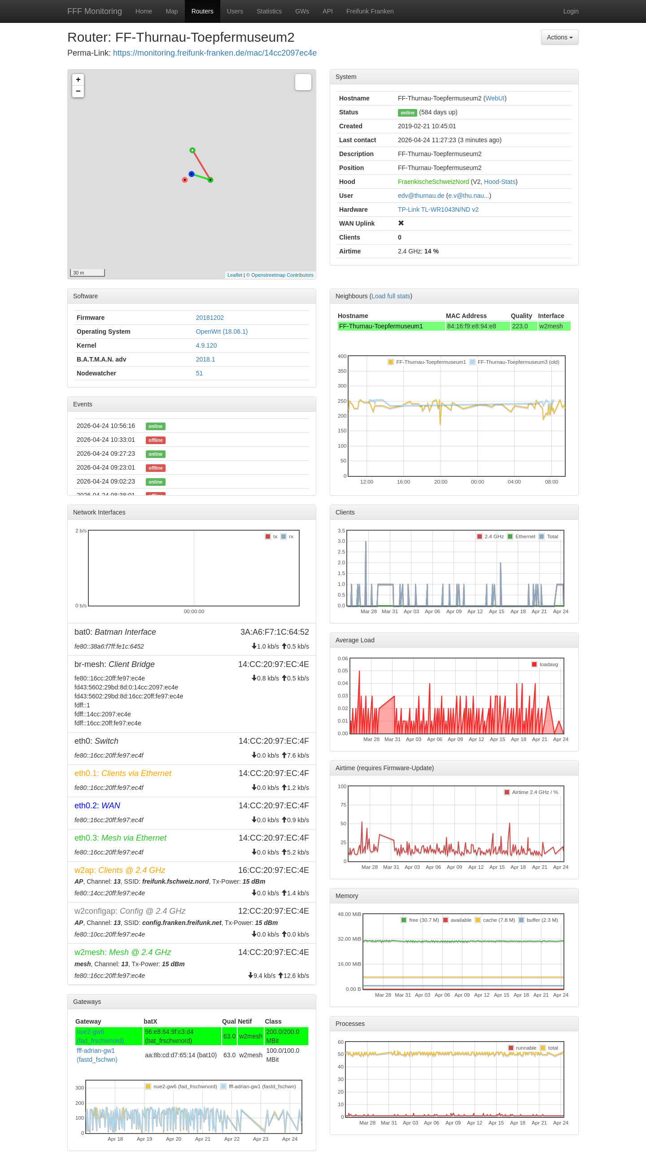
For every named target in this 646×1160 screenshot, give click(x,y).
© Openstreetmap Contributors (280, 275)
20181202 (210, 317)
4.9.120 (206, 345)
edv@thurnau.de (421, 195)
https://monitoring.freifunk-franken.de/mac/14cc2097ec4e (215, 52)
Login (571, 11)
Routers (203, 11)
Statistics (269, 11)
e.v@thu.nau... (468, 195)
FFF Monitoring (94, 11)
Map (172, 11)
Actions (560, 37)
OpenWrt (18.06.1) (222, 331)
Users (235, 11)
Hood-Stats (499, 181)
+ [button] (78, 79)
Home (143, 11)
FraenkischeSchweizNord (433, 181)
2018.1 (205, 359)
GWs (302, 11)
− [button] (78, 91)
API (328, 11)
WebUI (495, 98)
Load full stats (390, 296)
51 (199, 373)
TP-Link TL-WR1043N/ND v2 (438, 209)
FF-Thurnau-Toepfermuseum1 (381, 326)
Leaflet (234, 275)
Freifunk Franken (370, 11)
